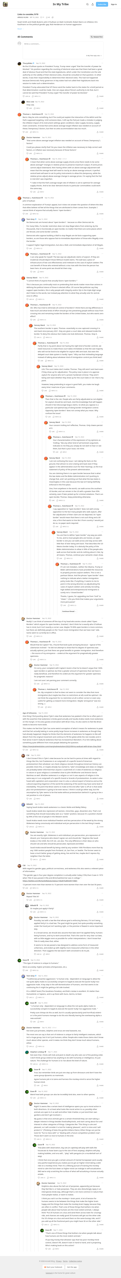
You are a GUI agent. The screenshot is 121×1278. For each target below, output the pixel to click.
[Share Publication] (92, 4)
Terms (65, 1261)
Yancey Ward (31, 277)
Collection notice (75, 1261)
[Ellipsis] (102, 63)
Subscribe (102, 4)
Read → (20, 29)
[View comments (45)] (48, 17)
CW (27, 755)
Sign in (114, 4)
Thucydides (27, 63)
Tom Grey (30, 219)
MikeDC (29, 804)
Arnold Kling (22, 17)
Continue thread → (69, 611)
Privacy (59, 1261)
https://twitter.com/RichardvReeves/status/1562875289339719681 (50, 881)
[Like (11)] (42, 17)
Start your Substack (53, 1267)
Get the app (72, 1267)
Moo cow (30, 101)
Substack (49, 1273)
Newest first (97, 37)
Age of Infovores (30, 713)
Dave (25, 960)
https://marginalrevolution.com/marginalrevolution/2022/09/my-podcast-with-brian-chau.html (62, 746)
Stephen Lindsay (37, 1052)
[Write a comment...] (63, 47)
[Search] (87, 4)
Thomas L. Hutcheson (32, 114)
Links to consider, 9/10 (27, 14)
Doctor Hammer (33, 137)
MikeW (33, 905)
